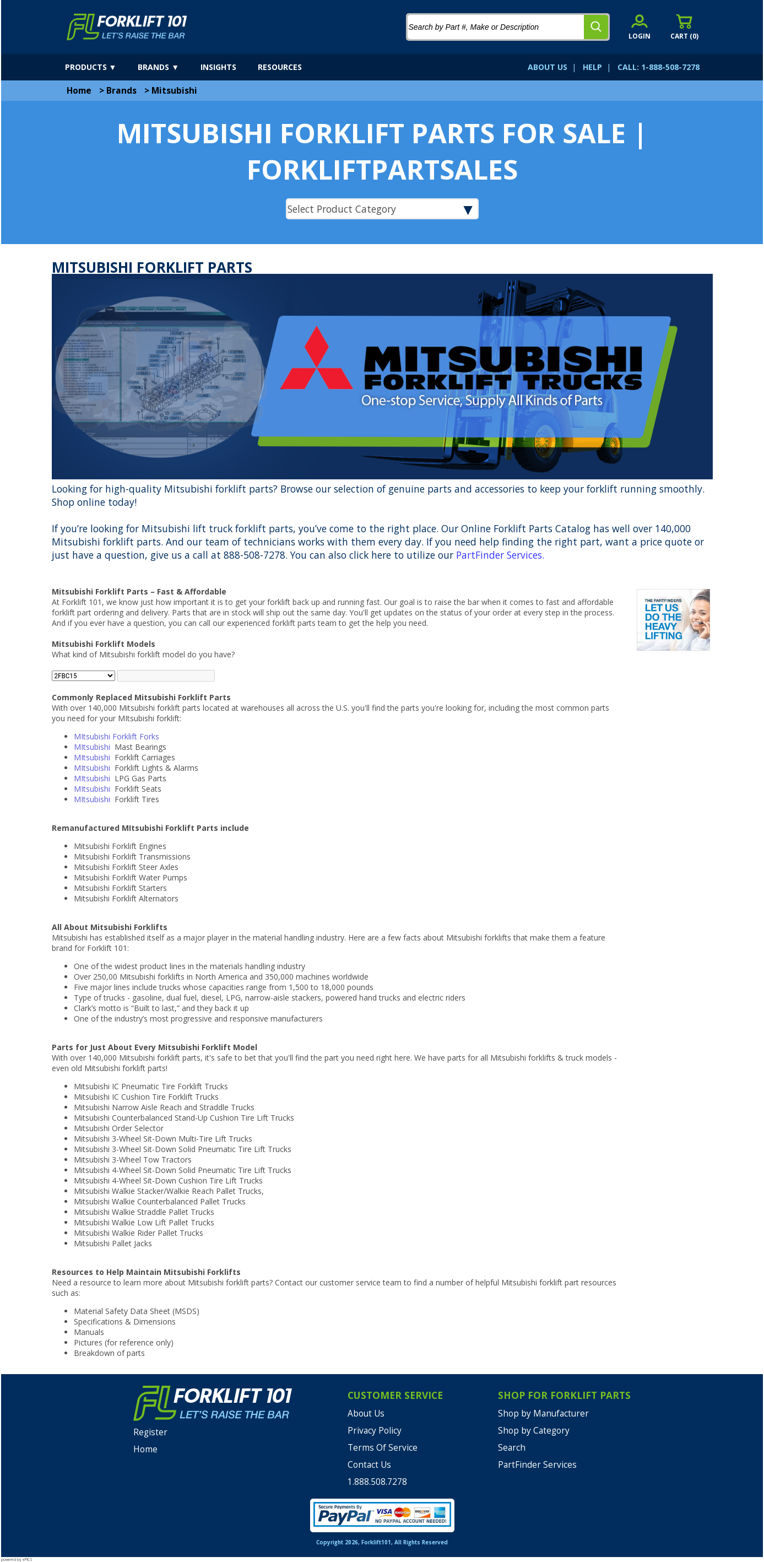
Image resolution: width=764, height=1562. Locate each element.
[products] (100, 67)
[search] (596, 27)
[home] (127, 27)
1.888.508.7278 (377, 1482)
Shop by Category (534, 1430)
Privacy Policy (375, 1430)
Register (150, 1432)
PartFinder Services (499, 554)
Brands (121, 90)
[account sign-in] (639, 26)
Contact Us (369, 1465)
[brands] (168, 67)
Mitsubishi (174, 90)
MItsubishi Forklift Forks (116, 736)
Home (79, 90)
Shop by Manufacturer (543, 1413)
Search (511, 1447)
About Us (366, 1413)
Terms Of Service (383, 1447)
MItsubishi (93, 747)
